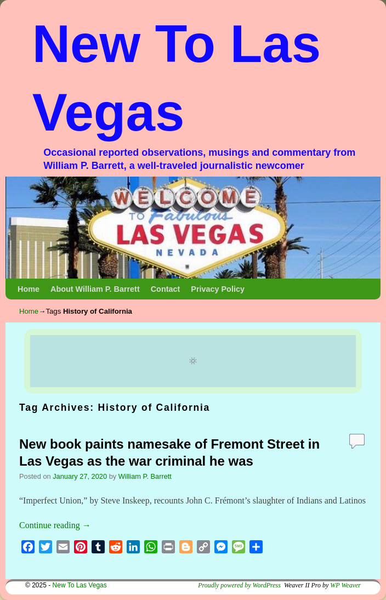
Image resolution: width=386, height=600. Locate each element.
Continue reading (55, 525)
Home (28, 289)
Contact (165, 289)
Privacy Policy (218, 289)
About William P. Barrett (95, 289)
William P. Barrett (145, 476)
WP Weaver (345, 585)
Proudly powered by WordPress (239, 585)
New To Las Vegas (80, 585)
